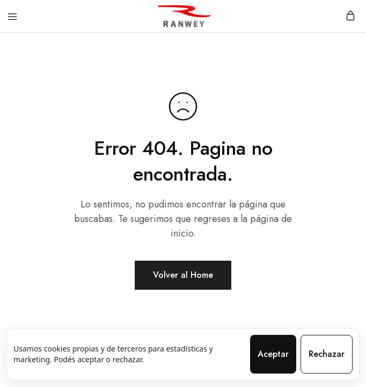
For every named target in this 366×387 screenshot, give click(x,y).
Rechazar (327, 354)
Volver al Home (183, 275)
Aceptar (273, 354)
